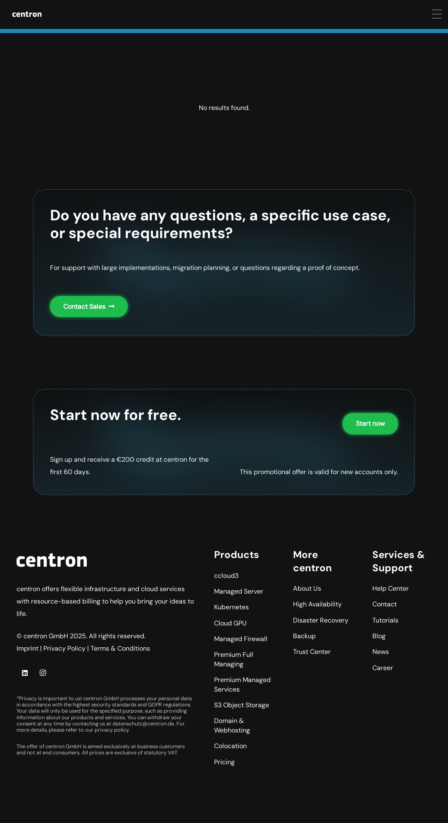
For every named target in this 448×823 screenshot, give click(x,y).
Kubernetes (231, 607)
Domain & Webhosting (232, 725)
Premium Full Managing (233, 659)
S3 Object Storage (241, 705)
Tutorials (385, 620)
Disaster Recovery (320, 620)
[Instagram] (42, 673)
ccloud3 (226, 575)
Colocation (230, 746)
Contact (384, 604)
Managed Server (238, 591)
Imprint (27, 648)
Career (382, 667)
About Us (307, 588)
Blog (379, 636)
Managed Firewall (240, 639)
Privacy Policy (64, 648)
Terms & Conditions (120, 648)
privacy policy (112, 729)
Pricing (224, 762)
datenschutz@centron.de (143, 723)
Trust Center (312, 651)
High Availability (317, 604)
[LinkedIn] (25, 673)
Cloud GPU (230, 623)
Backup (304, 636)
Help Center (390, 588)
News (380, 651)
